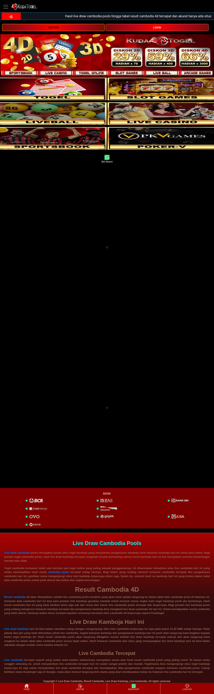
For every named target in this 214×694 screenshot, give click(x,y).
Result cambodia (15, 597)
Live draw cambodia (17, 552)
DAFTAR (53, 27)
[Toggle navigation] (6, 7)
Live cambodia (13, 659)
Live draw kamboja (16, 628)
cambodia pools (58, 572)
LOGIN (157, 27)
